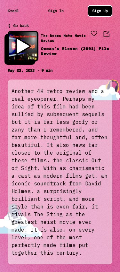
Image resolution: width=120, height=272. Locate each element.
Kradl (13, 10)
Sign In (56, 10)
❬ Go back (18, 25)
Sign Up (100, 10)
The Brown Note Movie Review (63, 38)
